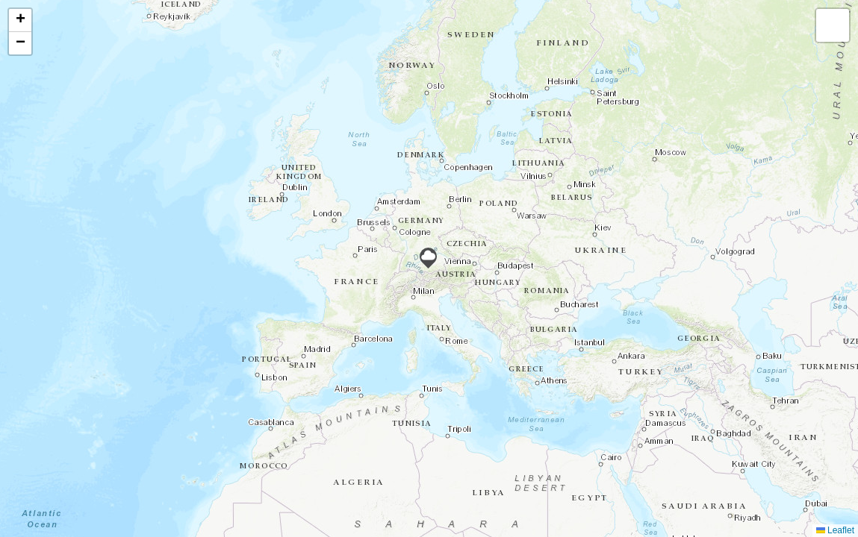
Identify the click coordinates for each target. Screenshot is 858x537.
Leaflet (835, 530)
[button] (428, 258)
